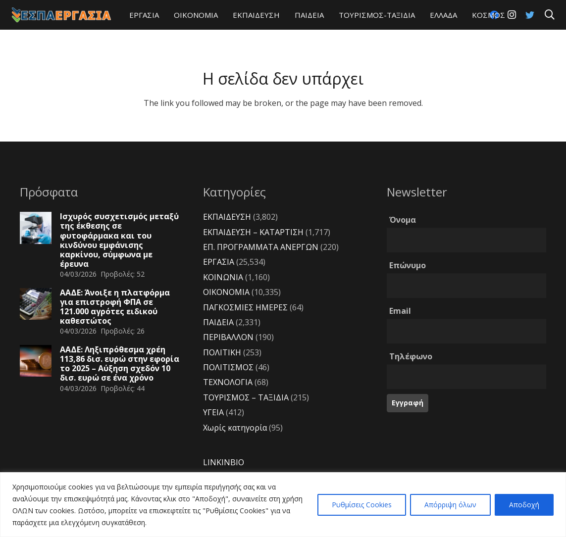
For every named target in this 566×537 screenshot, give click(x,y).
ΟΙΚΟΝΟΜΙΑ (226, 292)
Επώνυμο (407, 265)
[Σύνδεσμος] (61, 14)
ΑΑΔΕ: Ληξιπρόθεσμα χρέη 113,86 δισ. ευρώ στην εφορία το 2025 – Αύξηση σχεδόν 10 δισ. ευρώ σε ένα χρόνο (119, 364)
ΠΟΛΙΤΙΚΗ (222, 352)
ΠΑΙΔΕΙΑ (218, 322)
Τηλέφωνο (410, 356)
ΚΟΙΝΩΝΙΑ (223, 277)
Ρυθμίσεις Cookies (362, 504)
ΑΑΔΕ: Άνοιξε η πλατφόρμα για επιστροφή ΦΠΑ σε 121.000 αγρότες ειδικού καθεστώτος (115, 307)
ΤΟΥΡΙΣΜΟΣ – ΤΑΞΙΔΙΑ (246, 397)
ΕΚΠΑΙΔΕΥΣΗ (227, 216)
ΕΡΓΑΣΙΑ (218, 261)
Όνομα (402, 219)
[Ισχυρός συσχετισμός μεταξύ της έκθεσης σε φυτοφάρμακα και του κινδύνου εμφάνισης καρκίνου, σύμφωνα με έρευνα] (35, 228)
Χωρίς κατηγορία (235, 427)
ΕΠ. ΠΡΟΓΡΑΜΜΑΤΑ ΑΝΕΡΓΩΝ (260, 247)
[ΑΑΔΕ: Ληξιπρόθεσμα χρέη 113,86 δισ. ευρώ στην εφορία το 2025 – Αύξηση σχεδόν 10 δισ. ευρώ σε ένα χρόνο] (35, 361)
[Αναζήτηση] (550, 15)
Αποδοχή (524, 504)
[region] (283, 504)
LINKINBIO (223, 462)
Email (400, 310)
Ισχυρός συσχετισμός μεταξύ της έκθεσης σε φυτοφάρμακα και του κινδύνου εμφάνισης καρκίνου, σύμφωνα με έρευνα (119, 240)
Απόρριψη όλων (450, 504)
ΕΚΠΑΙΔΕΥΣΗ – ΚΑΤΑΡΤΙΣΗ (253, 232)
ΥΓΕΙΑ (213, 412)
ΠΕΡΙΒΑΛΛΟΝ (228, 337)
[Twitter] (530, 15)
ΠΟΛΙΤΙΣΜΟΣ (228, 367)
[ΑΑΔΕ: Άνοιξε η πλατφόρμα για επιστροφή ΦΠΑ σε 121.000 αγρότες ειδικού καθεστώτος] (35, 304)
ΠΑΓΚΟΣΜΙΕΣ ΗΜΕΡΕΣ (245, 307)
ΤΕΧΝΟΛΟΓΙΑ (228, 382)
